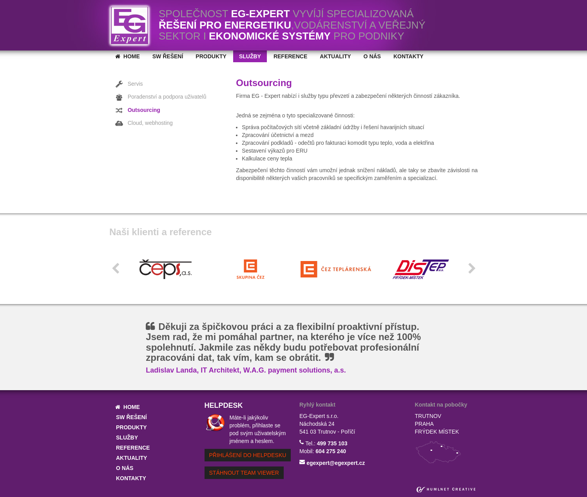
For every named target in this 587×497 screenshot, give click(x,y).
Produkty (211, 56)
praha (424, 424)
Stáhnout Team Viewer (244, 473)
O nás (372, 56)
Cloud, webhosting (144, 123)
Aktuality (335, 56)
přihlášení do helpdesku (247, 455)
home (127, 56)
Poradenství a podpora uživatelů (160, 97)
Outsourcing (137, 110)
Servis (129, 84)
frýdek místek (437, 432)
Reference (290, 56)
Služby (250, 56)
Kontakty (408, 56)
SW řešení (167, 56)
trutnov (428, 416)
